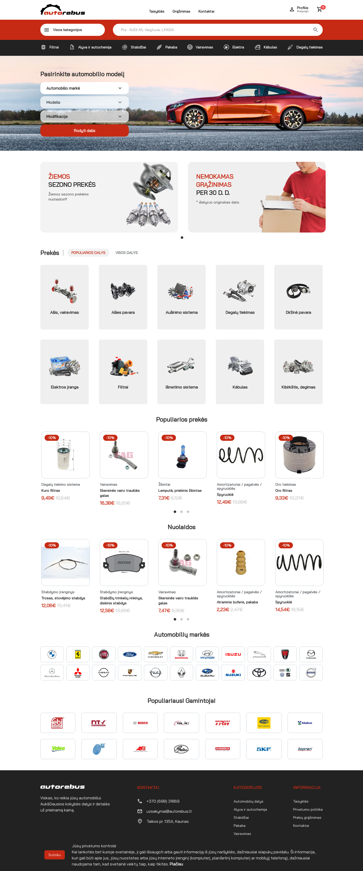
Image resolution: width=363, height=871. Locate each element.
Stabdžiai (241, 817)
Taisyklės (156, 11)
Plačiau (176, 863)
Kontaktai (206, 11)
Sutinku (54, 855)
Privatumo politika (308, 809)
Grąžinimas (181, 11)
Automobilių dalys (248, 801)
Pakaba (240, 825)
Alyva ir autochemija (250, 809)
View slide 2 (181, 511)
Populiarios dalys (88, 252)
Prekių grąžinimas (307, 817)
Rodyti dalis (84, 130)
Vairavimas (242, 833)
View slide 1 (182, 237)
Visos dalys (126, 252)
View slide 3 (188, 511)
